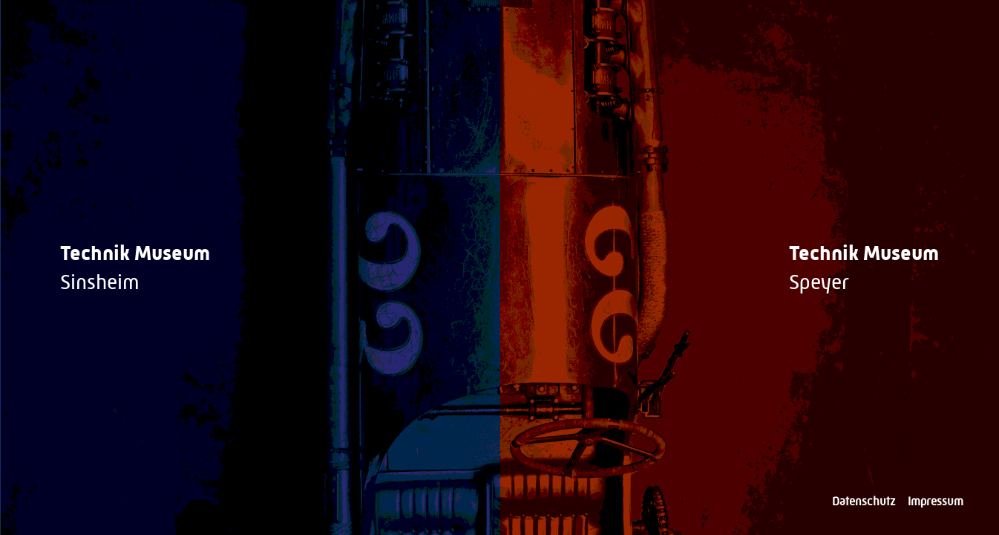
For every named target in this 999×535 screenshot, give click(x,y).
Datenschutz (864, 501)
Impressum (935, 501)
